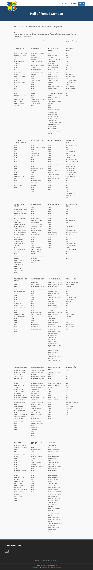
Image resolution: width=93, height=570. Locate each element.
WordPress (44, 567)
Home (57, 4)
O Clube (64, 4)
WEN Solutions (58, 567)
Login (80, 4)
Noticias (73, 4)
